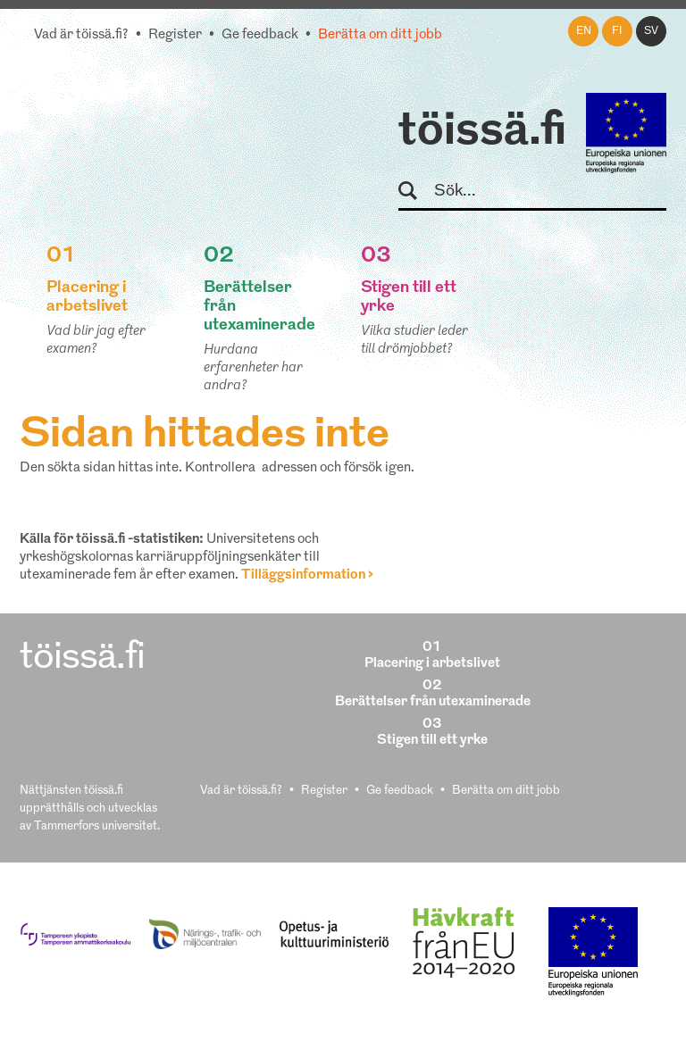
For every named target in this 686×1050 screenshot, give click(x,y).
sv (651, 31)
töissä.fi (482, 132)
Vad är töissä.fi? (81, 35)
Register (175, 35)
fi (617, 31)
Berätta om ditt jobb (380, 35)
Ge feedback (260, 35)
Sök (415, 191)
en (583, 31)
